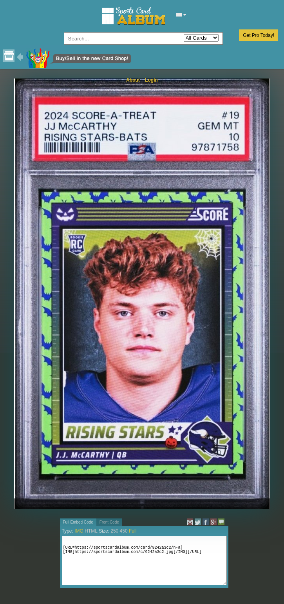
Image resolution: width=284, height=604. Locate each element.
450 (124, 531)
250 (114, 531)
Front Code (109, 522)
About (133, 80)
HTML (91, 531)
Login (151, 80)
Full (132, 531)
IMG (78, 531)
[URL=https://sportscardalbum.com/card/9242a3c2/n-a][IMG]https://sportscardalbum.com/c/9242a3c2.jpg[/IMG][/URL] (144, 560)
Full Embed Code (78, 522)
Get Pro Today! (258, 35)
